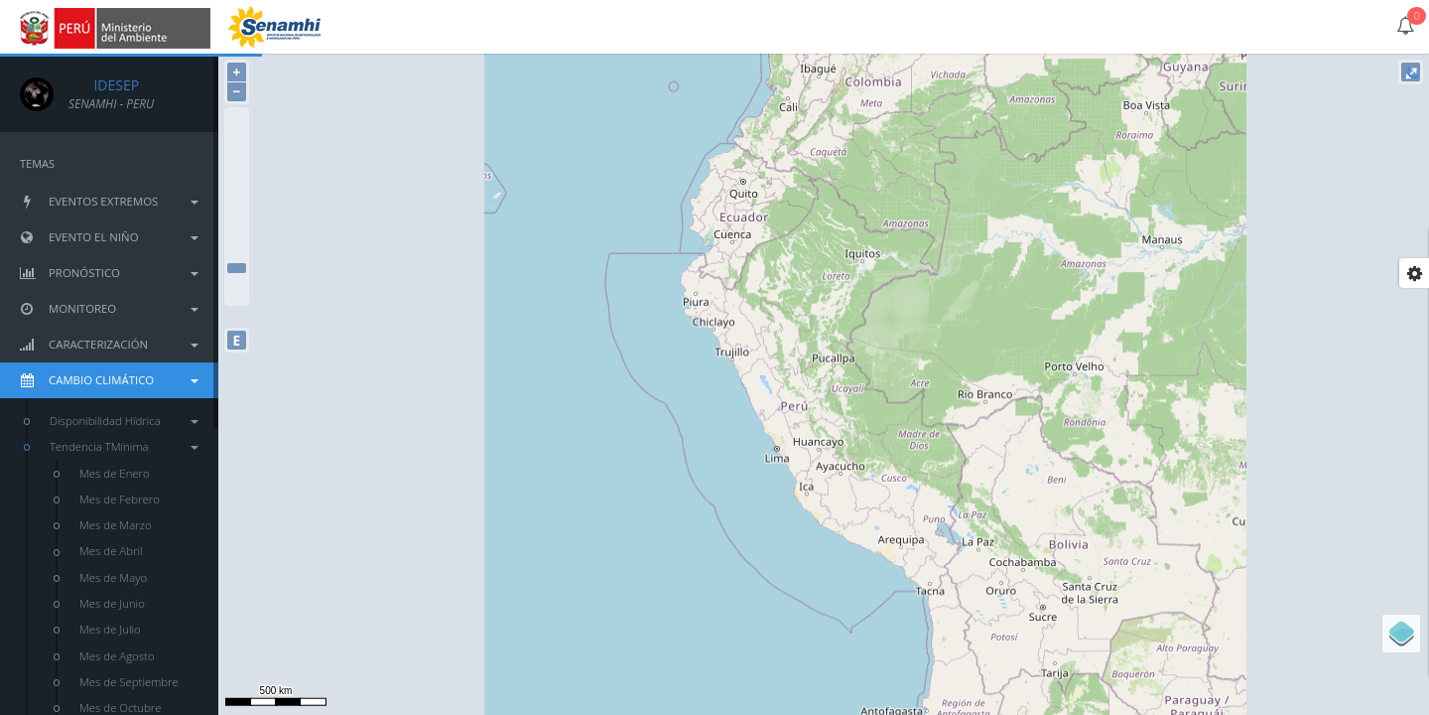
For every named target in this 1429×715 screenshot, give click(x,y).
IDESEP (103, 84)
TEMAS (37, 163)
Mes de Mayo (113, 577)
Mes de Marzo (115, 524)
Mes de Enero (114, 473)
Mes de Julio (110, 629)
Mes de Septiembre (129, 681)
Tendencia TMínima (124, 446)
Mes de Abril (111, 550)
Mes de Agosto (117, 655)
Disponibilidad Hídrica (124, 420)
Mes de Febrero (119, 499)
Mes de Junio (112, 603)
